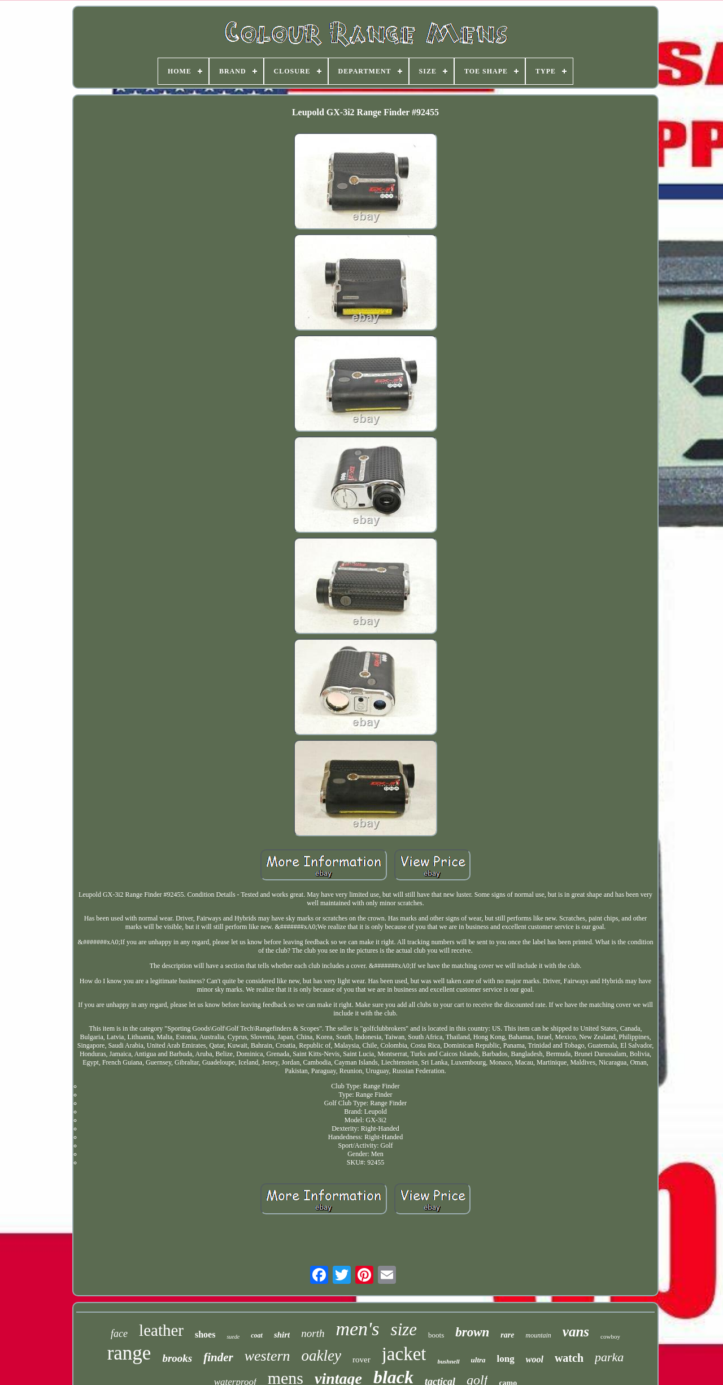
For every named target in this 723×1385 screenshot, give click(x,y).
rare (507, 1335)
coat (257, 1335)
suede (233, 1337)
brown (472, 1332)
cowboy (610, 1336)
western (267, 1356)
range (129, 1353)
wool (534, 1359)
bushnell (448, 1361)
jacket (404, 1354)
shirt (282, 1334)
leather (161, 1330)
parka (609, 1357)
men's (357, 1328)
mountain (538, 1335)
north (312, 1333)
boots (436, 1335)
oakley (321, 1355)
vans (576, 1331)
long (506, 1358)
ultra (478, 1360)
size (404, 1329)
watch (569, 1358)
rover (361, 1359)
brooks (177, 1358)
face (119, 1333)
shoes (205, 1334)
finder (218, 1357)
